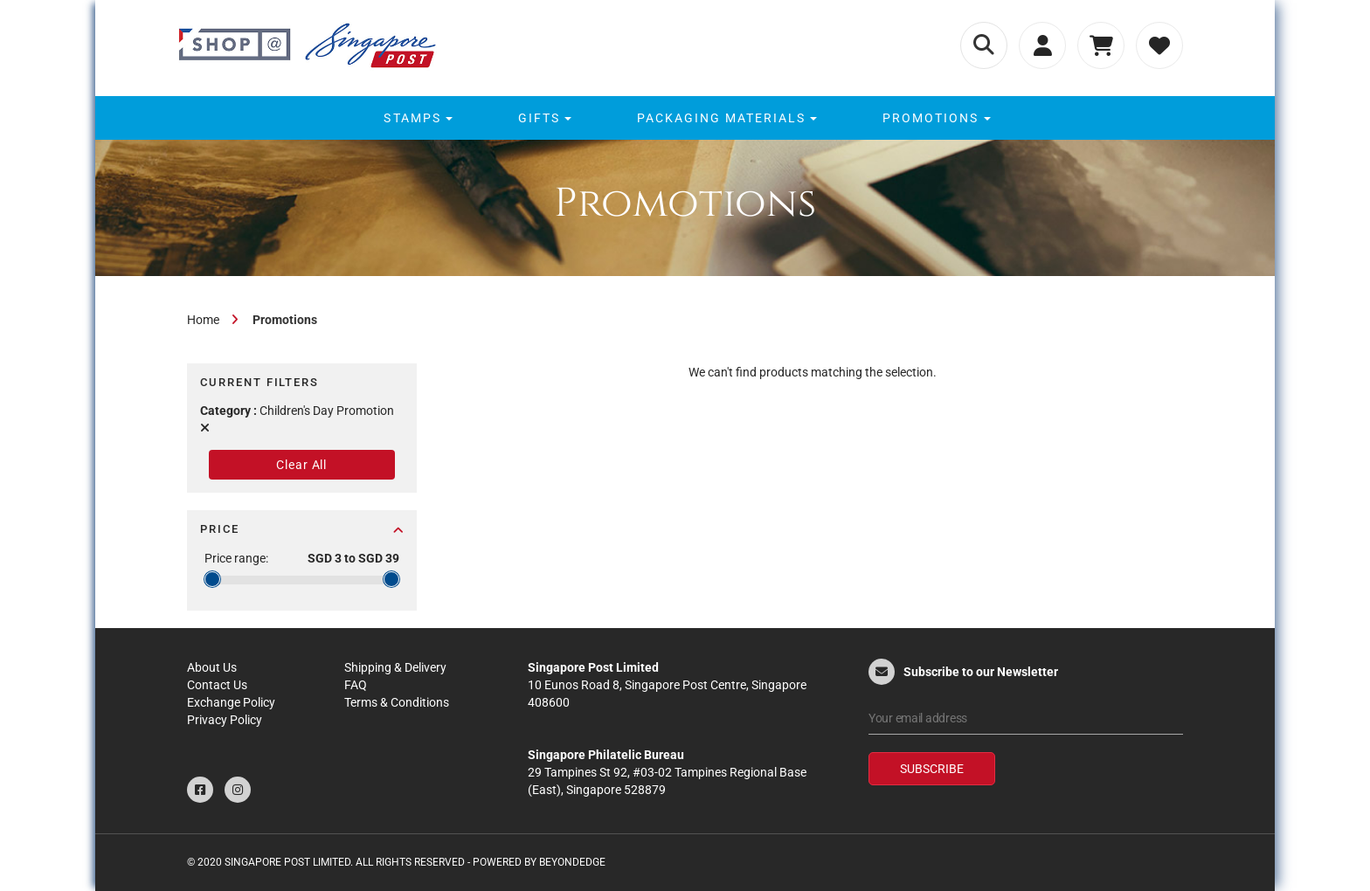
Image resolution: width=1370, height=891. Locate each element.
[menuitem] (415, 118)
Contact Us (217, 685)
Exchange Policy (231, 702)
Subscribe (932, 769)
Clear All (301, 465)
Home (203, 320)
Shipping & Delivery (395, 667)
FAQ (355, 685)
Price (302, 528)
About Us (212, 667)
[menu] (684, 118)
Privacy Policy (224, 720)
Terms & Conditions (396, 702)
